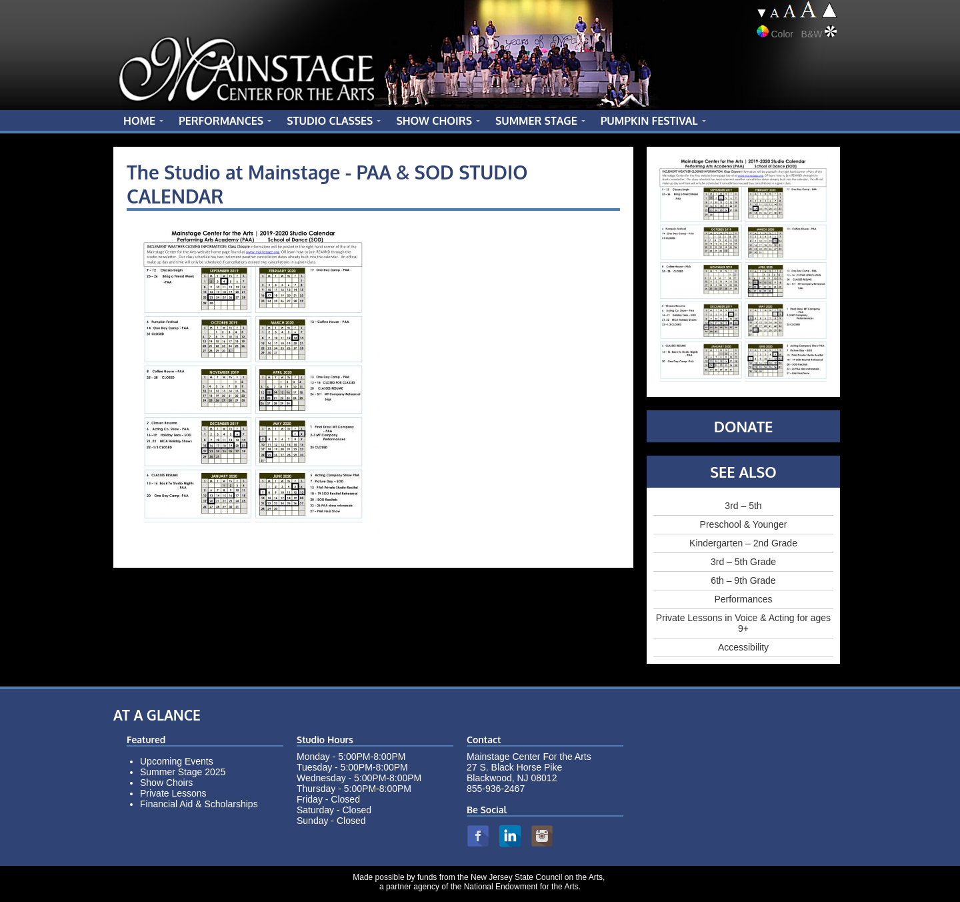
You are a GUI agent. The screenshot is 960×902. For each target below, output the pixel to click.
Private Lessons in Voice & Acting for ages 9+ (743, 623)
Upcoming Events (176, 761)
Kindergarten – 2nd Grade (743, 543)
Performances (743, 599)
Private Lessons (173, 793)
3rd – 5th (743, 505)
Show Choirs (166, 782)
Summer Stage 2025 (182, 772)
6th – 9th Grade (743, 580)
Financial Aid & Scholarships (199, 804)
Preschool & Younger (743, 524)
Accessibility (743, 647)
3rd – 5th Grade (743, 561)
